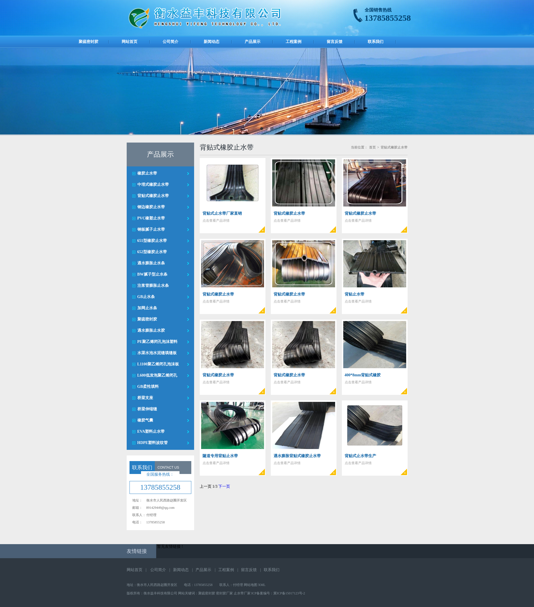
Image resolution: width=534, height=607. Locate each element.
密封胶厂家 (224, 593)
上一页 (206, 486)
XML (262, 585)
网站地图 (250, 585)
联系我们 (375, 42)
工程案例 (293, 42)
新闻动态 (211, 42)
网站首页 (129, 42)
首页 (372, 147)
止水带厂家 (242, 593)
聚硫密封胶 (88, 42)
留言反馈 (334, 42)
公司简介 (170, 42)
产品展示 (252, 42)
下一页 (224, 486)
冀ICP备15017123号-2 (289, 593)
